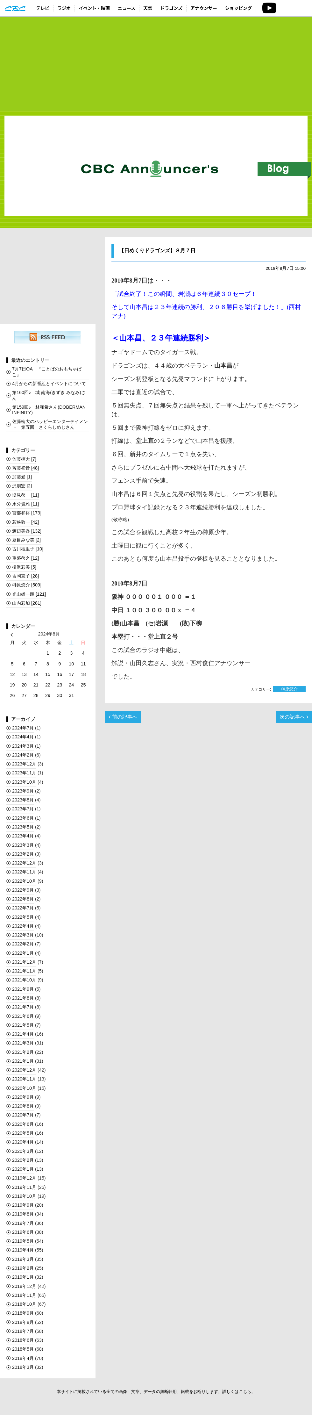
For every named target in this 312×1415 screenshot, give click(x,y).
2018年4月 (23, 1358)
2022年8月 (23, 898)
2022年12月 (24, 863)
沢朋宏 (22, 485)
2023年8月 (23, 799)
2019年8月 (23, 1214)
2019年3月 (23, 1259)
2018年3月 (23, 1367)
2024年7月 (23, 727)
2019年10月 (24, 1196)
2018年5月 (23, 1349)
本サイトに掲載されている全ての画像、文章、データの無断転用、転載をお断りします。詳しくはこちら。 (156, 1391)
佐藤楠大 (24, 459)
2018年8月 (23, 1322)
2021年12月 (24, 962)
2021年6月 (23, 1016)
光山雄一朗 (29, 594)
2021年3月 (23, 1042)
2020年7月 (23, 1114)
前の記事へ (123, 717)
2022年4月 (23, 926)
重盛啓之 (25, 558)
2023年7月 (23, 808)
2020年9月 (23, 1097)
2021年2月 (23, 1052)
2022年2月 (23, 943)
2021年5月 (23, 1025)
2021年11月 (24, 970)
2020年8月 (23, 1106)
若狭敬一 (25, 522)
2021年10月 (24, 979)
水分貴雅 (25, 503)
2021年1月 (23, 1061)
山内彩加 (26, 603)
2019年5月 (23, 1241)
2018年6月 (23, 1340)
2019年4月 (23, 1250)
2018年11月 (24, 1295)
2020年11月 (24, 1078)
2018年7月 (23, 1331)
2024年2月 (23, 755)
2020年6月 (23, 1124)
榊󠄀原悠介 (289, 689)
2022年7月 (23, 907)
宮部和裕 (26, 512)
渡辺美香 (26, 531)
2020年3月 (23, 1151)
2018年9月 (23, 1313)
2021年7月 (23, 1006)
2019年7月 (23, 1223)
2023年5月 (23, 827)
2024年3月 (23, 746)
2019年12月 (24, 1178)
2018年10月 (24, 1304)
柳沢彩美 (24, 567)
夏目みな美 (26, 539)
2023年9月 (23, 791)
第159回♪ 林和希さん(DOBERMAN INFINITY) (49, 410)
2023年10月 (24, 782)
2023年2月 (23, 854)
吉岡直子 (25, 575)
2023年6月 (23, 818)
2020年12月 (24, 1070)
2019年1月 (23, 1277)
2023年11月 (24, 772)
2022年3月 (23, 934)
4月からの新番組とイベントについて (49, 383)
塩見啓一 (25, 495)
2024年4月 (23, 736)
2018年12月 (24, 1286)
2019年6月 (23, 1232)
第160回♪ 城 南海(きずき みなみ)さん (49, 395)
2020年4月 (23, 1142)
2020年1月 (23, 1169)
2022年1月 (23, 953)
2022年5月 (23, 917)
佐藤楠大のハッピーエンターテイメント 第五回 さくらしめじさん (50, 424)
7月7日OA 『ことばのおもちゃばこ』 (47, 371)
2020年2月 (23, 1160)
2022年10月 (24, 881)
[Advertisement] (156, 64)
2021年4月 (23, 1034)
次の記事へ (294, 717)
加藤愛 (22, 476)
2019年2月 (23, 1268)
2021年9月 (23, 989)
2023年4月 (23, 835)
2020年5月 (23, 1133)
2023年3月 (23, 845)
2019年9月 (23, 1205)
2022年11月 (24, 871)
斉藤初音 (25, 467)
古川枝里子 (27, 548)
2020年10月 (24, 1088)
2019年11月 (24, 1187)
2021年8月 (23, 998)
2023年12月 (24, 763)
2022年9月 (23, 890)
